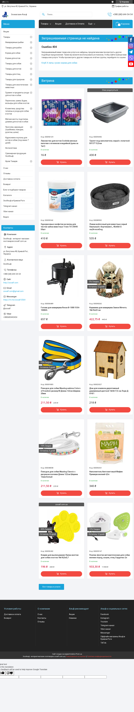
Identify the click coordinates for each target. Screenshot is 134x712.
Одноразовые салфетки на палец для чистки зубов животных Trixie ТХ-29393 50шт (59, 226)
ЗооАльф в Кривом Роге (14, 201)
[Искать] (43, 14)
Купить (63, 162)
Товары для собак (13, 64)
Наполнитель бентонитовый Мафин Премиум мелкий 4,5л (106, 473)
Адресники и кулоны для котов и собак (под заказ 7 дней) (17, 140)
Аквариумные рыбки (14, 42)
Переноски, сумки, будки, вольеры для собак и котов (17, 102)
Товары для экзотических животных (16, 86)
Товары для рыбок (13, 48)
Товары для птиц (12, 74)
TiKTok (103, 643)
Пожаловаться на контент (76, 656)
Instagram (105, 618)
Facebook (105, 614)
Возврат (7, 184)
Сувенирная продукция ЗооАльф (15, 154)
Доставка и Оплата (74, 23)
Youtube (104, 622)
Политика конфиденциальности (99, 656)
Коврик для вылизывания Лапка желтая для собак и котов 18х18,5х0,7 (60, 556)
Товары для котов (13, 69)
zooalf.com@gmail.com (13, 291)
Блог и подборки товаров (14, 190)
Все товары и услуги (51, 587)
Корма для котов (12, 58)
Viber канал (8, 211)
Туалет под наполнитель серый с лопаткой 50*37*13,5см (109, 142)
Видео (6, 217)
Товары (44, 23)
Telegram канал (10, 206)
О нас (5, 168)
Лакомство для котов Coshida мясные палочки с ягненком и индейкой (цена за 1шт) (59, 143)
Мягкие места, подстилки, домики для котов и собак (16, 120)
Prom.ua (79, 654)
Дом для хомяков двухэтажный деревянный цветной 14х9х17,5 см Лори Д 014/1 (108, 391)
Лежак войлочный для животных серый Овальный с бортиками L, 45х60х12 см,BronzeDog (108, 226)
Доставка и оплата (11, 179)
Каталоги (7, 195)
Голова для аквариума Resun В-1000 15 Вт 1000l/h (60, 308)
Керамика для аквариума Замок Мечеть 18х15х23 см (108, 308)
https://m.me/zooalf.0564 (14, 300)
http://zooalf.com (10, 283)
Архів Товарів (11, 161)
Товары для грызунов (14, 79)
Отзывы (6, 173)
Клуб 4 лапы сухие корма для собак (59, 63)
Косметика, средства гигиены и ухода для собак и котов (17, 111)
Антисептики (11, 148)
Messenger (105, 633)
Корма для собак (12, 53)
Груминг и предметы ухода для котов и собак (17, 94)
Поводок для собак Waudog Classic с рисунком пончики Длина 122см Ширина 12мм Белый (59, 474)
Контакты (42, 618)
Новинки (72, 618)
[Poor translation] (9, 673)
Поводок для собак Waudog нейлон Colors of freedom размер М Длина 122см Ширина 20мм (61, 391)
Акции (58, 23)
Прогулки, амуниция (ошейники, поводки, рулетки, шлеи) (14, 129)
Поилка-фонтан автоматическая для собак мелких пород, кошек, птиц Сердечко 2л (109, 556)
